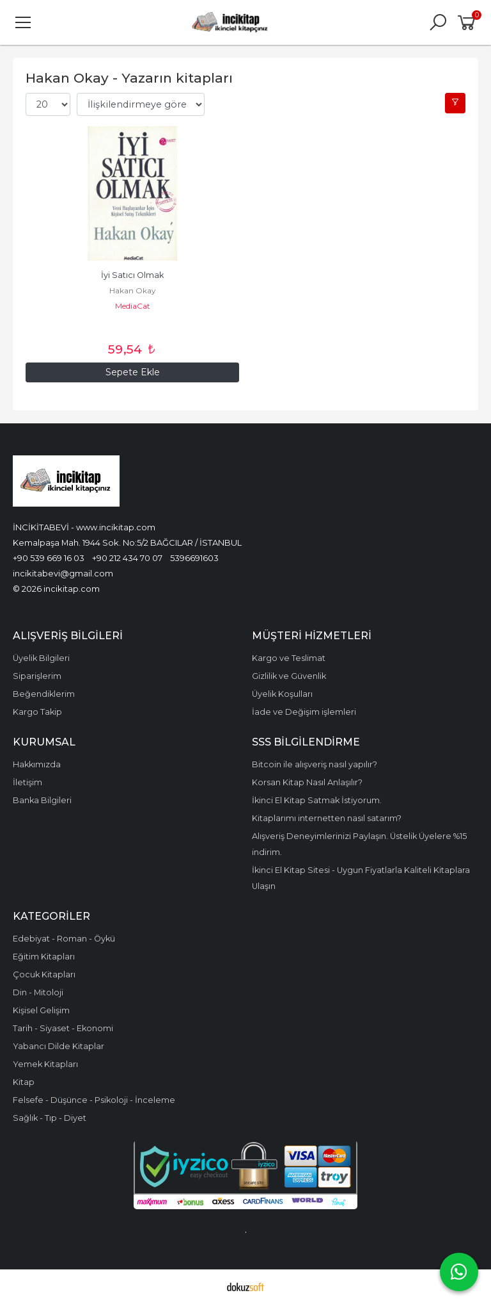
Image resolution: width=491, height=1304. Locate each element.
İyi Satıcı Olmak (132, 275)
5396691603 (194, 558)
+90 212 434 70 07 (127, 558)
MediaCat (132, 306)
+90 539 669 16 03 (48, 558)
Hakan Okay (132, 290)
